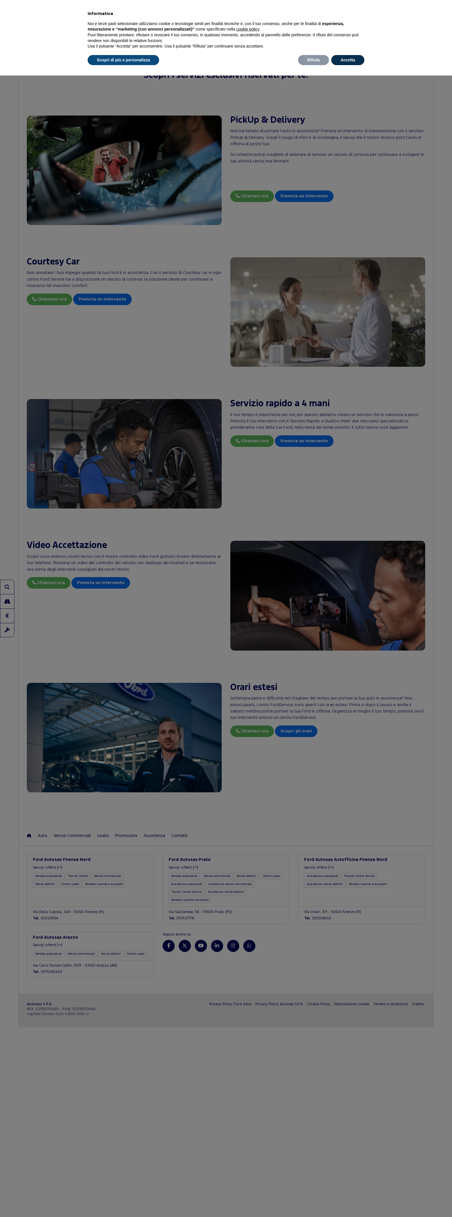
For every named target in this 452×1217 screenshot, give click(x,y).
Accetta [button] (347, 60)
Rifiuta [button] (313, 60)
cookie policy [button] (247, 29)
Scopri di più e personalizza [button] (123, 60)
